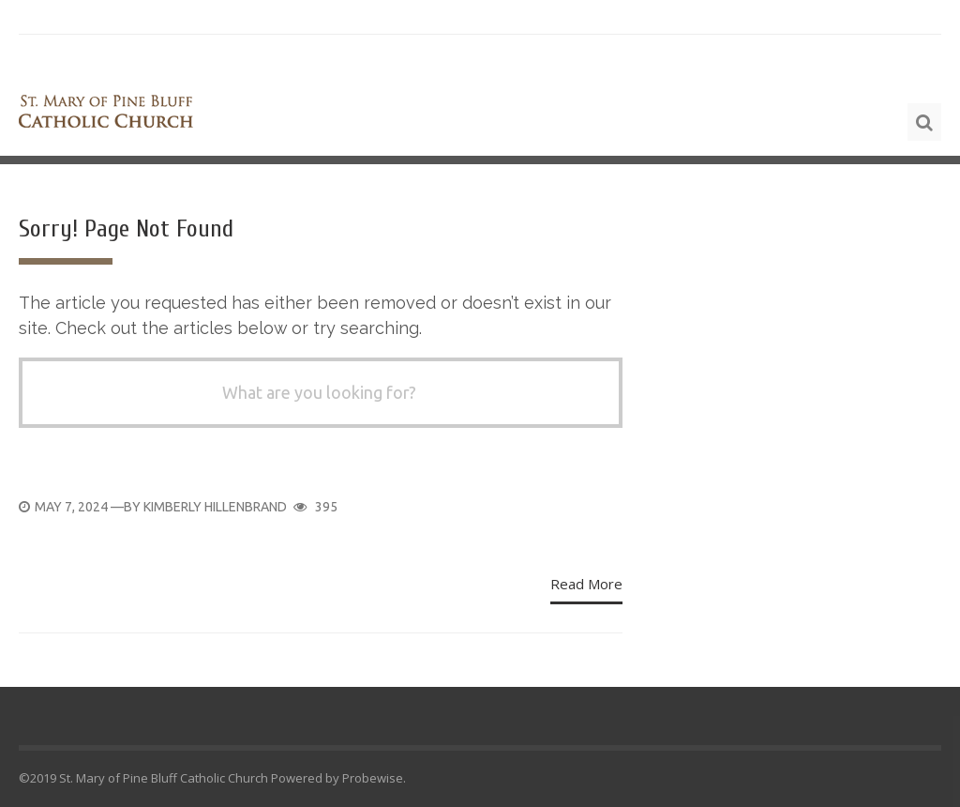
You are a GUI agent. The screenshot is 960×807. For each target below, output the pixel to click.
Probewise (372, 777)
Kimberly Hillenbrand (215, 506)
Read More (586, 583)
